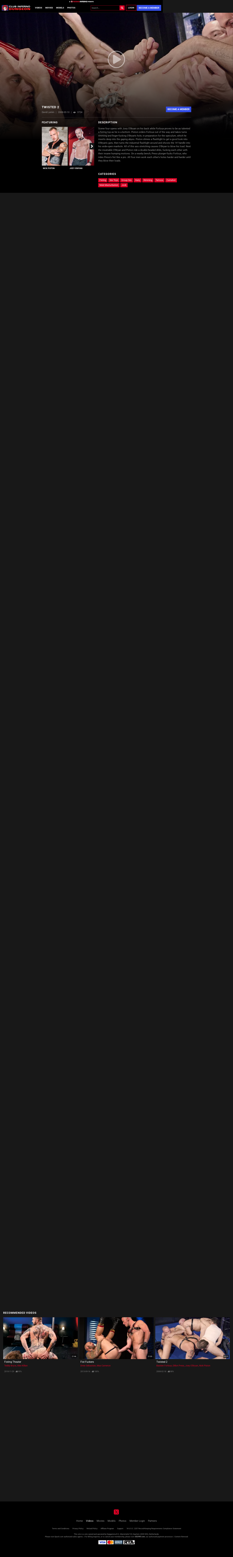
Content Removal (181, 1537)
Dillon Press (178, 1365)
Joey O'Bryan (76, 168)
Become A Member (179, 109)
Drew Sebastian (88, 1365)
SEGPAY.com (140, 1537)
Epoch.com (59, 1537)
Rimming (148, 180)
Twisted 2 (161, 1361)
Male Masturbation (108, 185)
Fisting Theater (12, 1361)
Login (131, 8)
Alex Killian (22, 1365)
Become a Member (149, 8)
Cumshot (171, 180)
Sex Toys (114, 180)
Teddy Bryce (10, 1365)
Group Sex (126, 180)
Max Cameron (104, 1365)
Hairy (137, 180)
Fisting (102, 180)
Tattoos (159, 180)
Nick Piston (49, 168)
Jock (124, 185)
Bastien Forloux (164, 1365)
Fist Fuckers (87, 1361)
